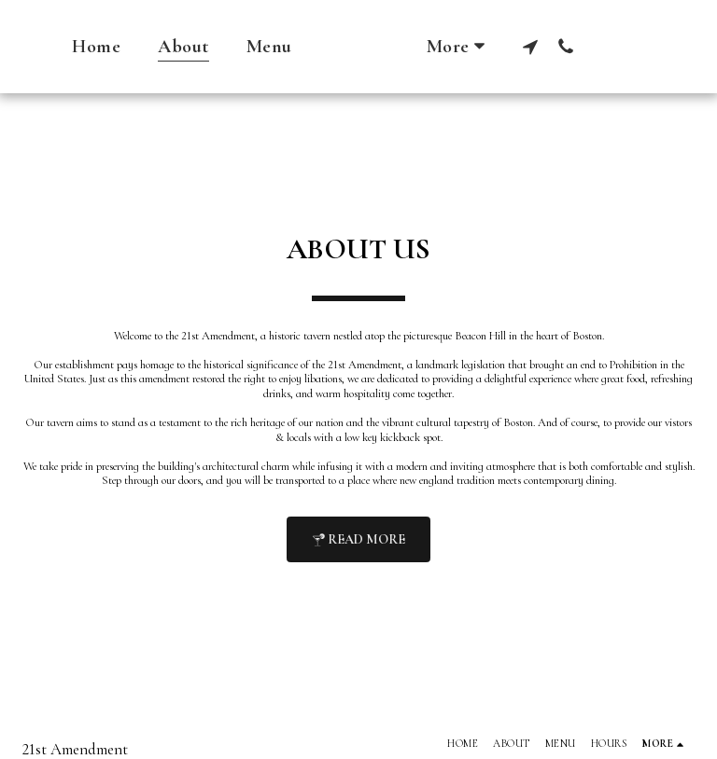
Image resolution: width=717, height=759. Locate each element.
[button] (567, 46)
